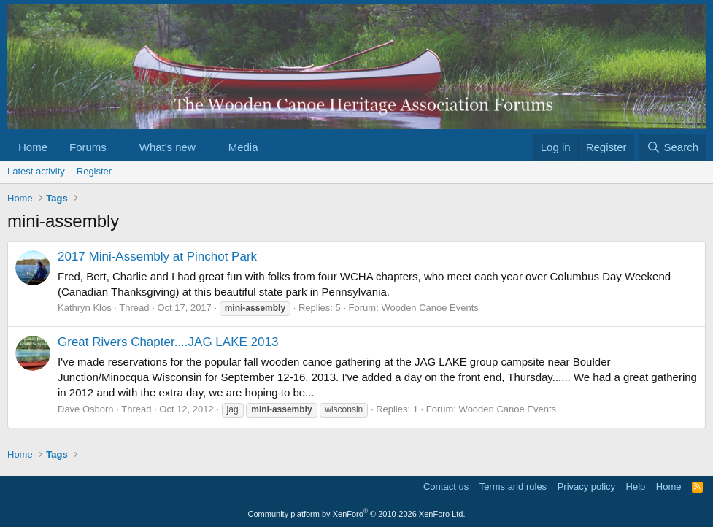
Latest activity (36, 171)
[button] (118, 147)
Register (94, 171)
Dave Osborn (86, 409)
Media (243, 147)
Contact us (446, 486)
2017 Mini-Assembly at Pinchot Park (157, 257)
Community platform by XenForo (357, 513)
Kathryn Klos (85, 307)
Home (32, 147)
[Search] (672, 147)
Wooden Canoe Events (429, 307)
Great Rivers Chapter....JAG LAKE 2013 (168, 342)
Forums (88, 147)
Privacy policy (586, 486)
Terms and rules (513, 486)
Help (636, 486)
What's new (167, 147)
